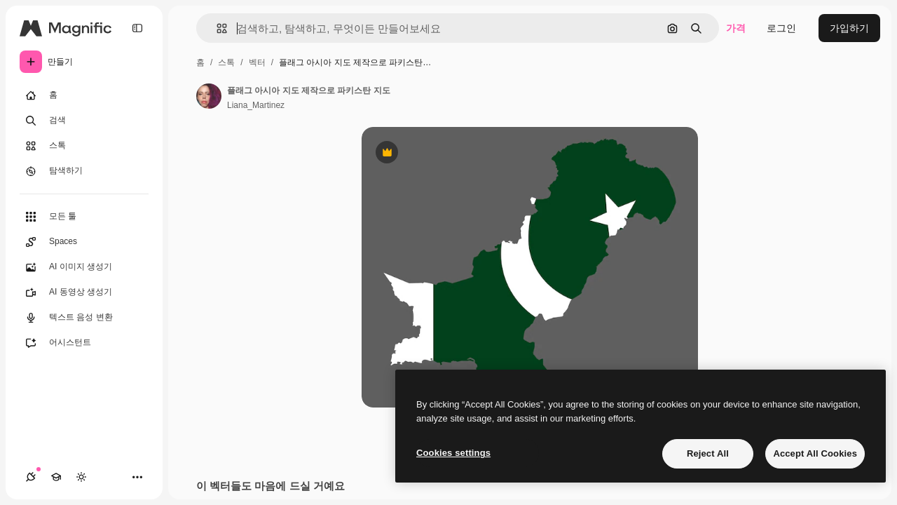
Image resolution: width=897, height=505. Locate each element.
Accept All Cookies (815, 453)
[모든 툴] (84, 217)
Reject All (708, 453)
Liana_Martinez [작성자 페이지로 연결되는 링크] (256, 105)
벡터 (257, 62)
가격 (736, 28)
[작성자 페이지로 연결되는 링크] (208, 96)
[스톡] (84, 146)
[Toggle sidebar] (137, 28)
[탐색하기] (84, 171)
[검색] (84, 120)
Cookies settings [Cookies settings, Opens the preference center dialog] (453, 452)
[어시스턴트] (84, 343)
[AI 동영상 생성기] (84, 292)
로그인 (781, 28)
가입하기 (849, 28)
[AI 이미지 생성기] (84, 267)
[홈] (84, 95)
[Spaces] (84, 242)
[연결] (31, 477)
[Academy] (56, 477)
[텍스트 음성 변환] (84, 318)
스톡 (226, 62)
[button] (216, 28)
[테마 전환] (81, 477)
